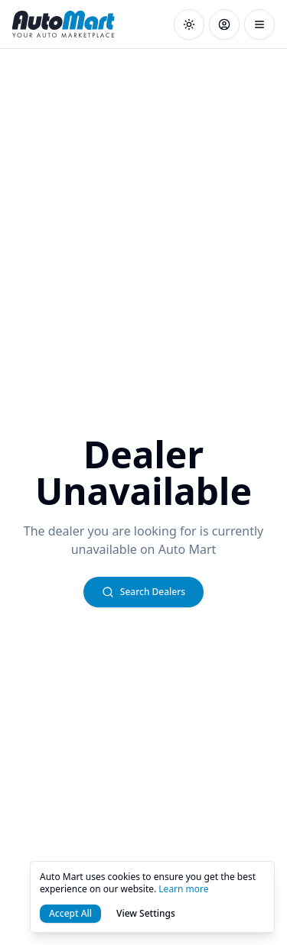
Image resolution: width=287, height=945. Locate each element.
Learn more (183, 888)
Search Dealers (143, 591)
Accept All (70, 913)
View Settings (145, 913)
